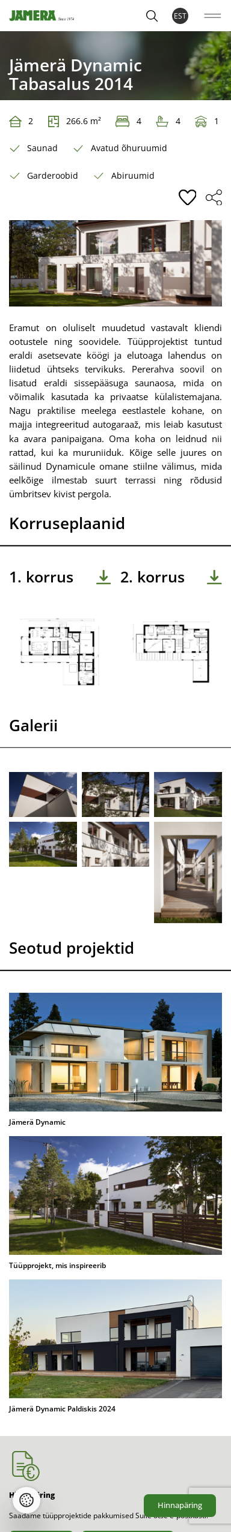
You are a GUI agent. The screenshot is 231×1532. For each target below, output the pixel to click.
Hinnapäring (180, 1505)
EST (180, 15)
